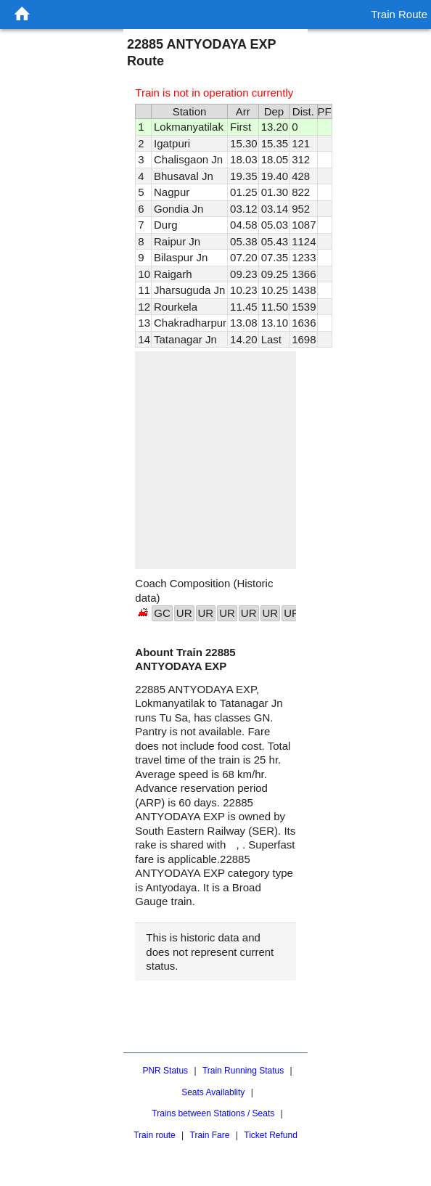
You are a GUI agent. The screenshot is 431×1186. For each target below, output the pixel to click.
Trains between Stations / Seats (213, 1113)
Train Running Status (243, 1071)
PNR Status (165, 1071)
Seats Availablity (213, 1092)
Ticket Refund (270, 1135)
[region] (215, 460)
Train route (155, 1135)
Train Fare (210, 1135)
